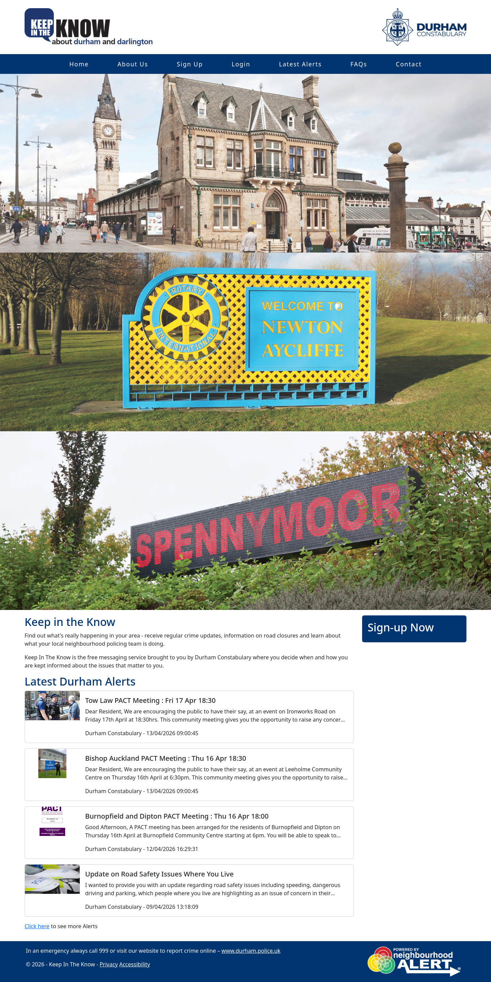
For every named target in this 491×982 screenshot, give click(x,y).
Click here (37, 926)
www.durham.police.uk (251, 950)
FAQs (359, 64)
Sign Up (190, 64)
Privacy (109, 964)
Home (79, 64)
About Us (132, 64)
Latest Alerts (300, 64)
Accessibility (134, 964)
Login (241, 64)
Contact (409, 64)
